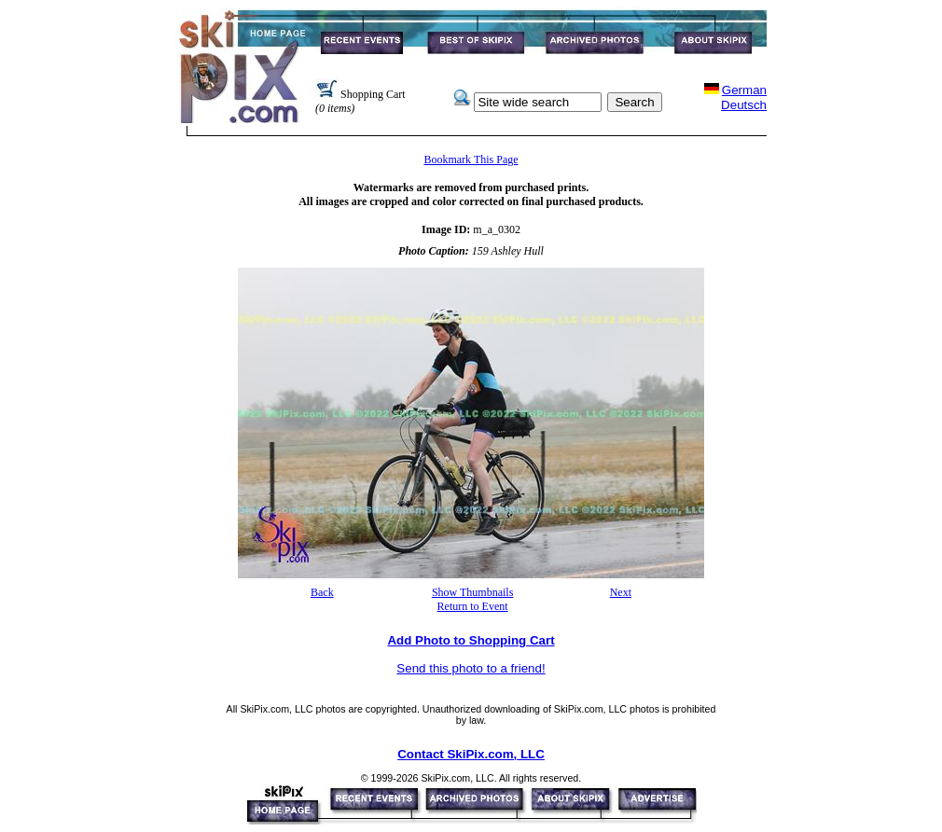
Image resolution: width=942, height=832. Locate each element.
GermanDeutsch (744, 97)
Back (322, 592)
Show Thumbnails (472, 592)
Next (620, 592)
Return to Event (472, 606)
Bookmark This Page (470, 159)
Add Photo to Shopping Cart (470, 640)
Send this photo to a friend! (470, 668)
